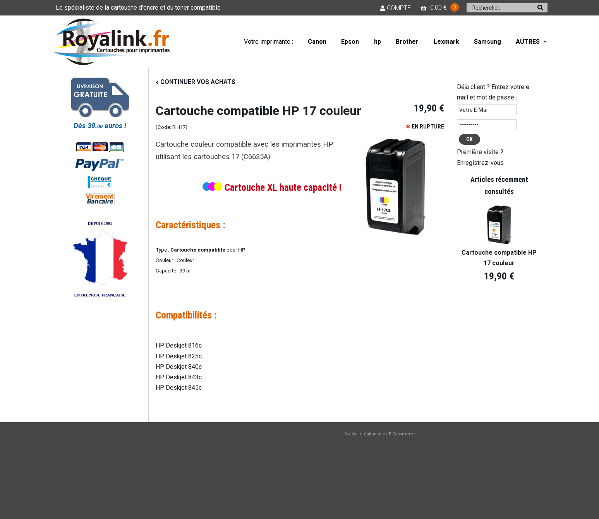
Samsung (487, 41)
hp (377, 41)
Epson (350, 41)
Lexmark (446, 41)
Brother (407, 41)
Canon (317, 41)
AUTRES (528, 41)
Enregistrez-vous (480, 162)
